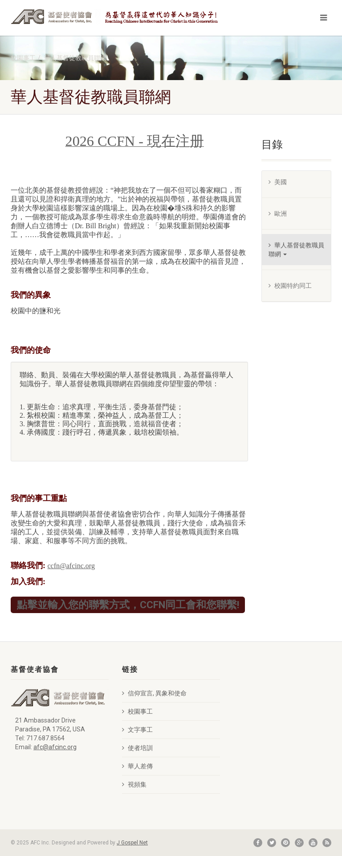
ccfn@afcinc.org (71, 565)
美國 (278, 182)
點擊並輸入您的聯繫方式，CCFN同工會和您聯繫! (128, 604)
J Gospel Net (132, 843)
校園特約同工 (290, 285)
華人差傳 (137, 766)
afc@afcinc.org (55, 747)
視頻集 (134, 784)
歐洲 (278, 213)
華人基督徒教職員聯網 (75, 57)
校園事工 (23, 57)
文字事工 (137, 729)
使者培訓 (137, 747)
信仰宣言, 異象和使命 (154, 693)
